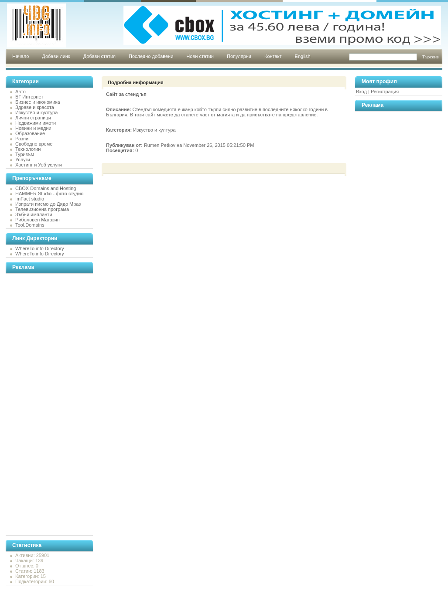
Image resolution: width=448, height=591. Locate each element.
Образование (30, 133)
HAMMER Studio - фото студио (49, 193)
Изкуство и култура (36, 112)
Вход (361, 91)
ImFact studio (29, 198)
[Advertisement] (40, 404)
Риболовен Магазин (37, 219)
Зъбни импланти (33, 214)
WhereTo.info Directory (39, 248)
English (303, 56)
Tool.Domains (29, 225)
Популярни (239, 56)
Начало (20, 56)
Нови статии (200, 56)
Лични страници (33, 117)
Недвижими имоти (35, 123)
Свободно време (33, 143)
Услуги (22, 159)
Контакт (273, 56)
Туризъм (24, 154)
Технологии (28, 149)
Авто (20, 91)
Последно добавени (151, 56)
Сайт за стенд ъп (126, 94)
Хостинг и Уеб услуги (38, 164)
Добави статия (99, 56)
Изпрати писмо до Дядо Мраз (48, 204)
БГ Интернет (29, 96)
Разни (21, 138)
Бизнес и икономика (37, 102)
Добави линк (56, 56)
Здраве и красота (34, 107)
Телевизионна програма (42, 209)
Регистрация (385, 91)
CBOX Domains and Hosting (45, 188)
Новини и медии (33, 128)
